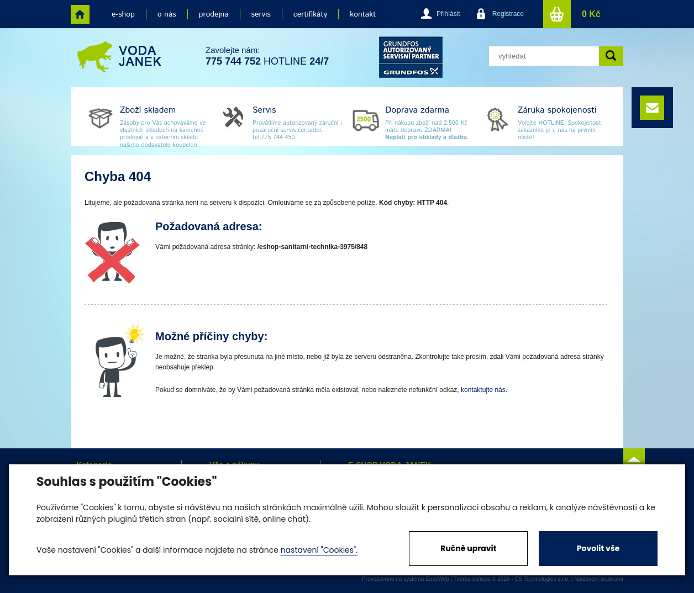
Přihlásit (448, 14)
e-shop (123, 14)
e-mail (652, 108)
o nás (166, 14)
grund (411, 57)
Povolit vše (598, 548)
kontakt (363, 14)
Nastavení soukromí (598, 579)
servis (261, 14)
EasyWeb (437, 579)
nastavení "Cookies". (319, 549)
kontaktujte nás (483, 390)
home (80, 14)
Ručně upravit (468, 548)
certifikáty (310, 14)
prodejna (214, 14)
